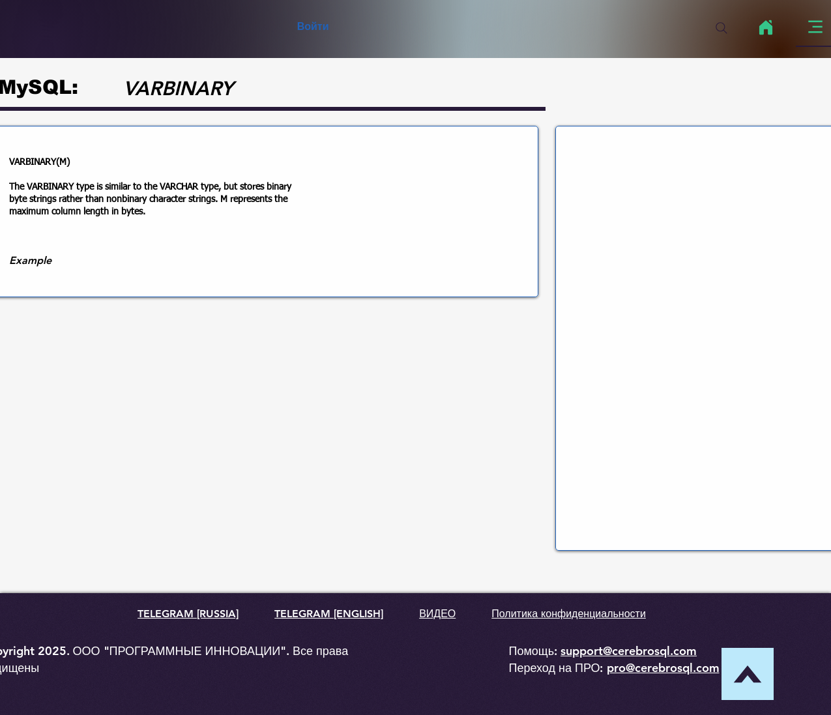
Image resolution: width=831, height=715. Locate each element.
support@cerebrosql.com (629, 650)
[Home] (766, 27)
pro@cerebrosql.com (663, 667)
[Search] (721, 28)
